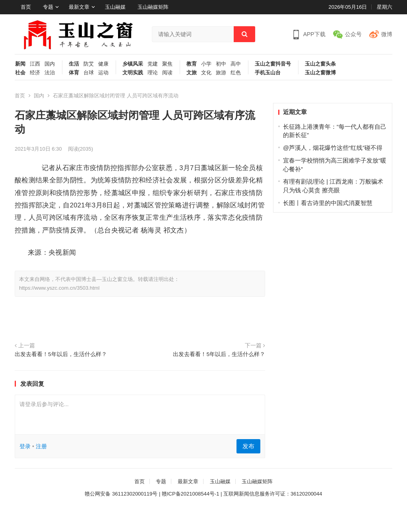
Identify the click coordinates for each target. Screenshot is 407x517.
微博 (386, 34)
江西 (35, 64)
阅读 (167, 73)
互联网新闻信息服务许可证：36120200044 (272, 494)
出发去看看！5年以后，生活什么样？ (61, 354)
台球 (88, 73)
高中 (236, 64)
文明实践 (132, 73)
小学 (206, 64)
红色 (236, 73)
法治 (50, 73)
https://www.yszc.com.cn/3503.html (59, 288)
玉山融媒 (115, 7)
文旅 (191, 73)
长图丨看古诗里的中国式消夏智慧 (327, 202)
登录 (25, 446)
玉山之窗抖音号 (273, 64)
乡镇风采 (132, 64)
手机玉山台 (268, 73)
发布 (248, 446)
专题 (48, 7)
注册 (41, 446)
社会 (20, 73)
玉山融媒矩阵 (153, 7)
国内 (50, 64)
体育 (74, 73)
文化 (206, 73)
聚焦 (167, 64)
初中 (221, 64)
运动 (103, 73)
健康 (103, 64)
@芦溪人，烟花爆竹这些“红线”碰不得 (332, 147)
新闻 (20, 64)
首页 (26, 7)
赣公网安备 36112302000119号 (121, 494)
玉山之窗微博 (320, 73)
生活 (74, 64)
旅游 (221, 73)
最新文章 (79, 7)
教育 (191, 64)
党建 (152, 64)
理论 (152, 73)
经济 (35, 73)
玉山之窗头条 (320, 64)
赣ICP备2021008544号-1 (190, 494)
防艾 (88, 64)
